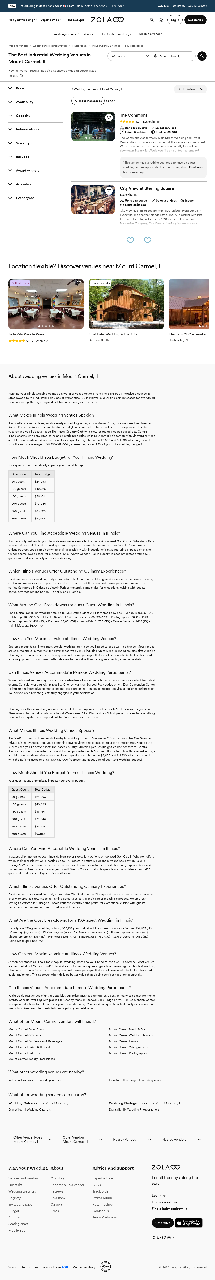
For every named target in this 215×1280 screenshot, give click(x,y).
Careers (57, 1204)
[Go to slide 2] (89, 138)
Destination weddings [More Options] (117, 34)
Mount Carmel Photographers (128, 1053)
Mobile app (16, 1230)
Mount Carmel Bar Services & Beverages (35, 1041)
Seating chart (18, 1224)
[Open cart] (161, 19)
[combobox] (174, 56)
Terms (26, 1267)
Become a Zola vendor (67, 1185)
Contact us (101, 1211)
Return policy (103, 1204)
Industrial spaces (134, 45)
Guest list (15, 1185)
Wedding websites (22, 1191)
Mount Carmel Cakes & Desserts (29, 1047)
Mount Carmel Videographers (128, 1047)
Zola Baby (163, 5)
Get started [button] (195, 20)
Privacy (12, 1267)
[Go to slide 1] (86, 138)
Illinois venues (79, 45)
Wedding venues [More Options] (66, 34)
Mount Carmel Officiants (24, 1035)
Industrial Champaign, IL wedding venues (136, 1080)
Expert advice (52, 20)
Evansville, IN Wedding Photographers (134, 1109)
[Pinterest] (159, 1239)
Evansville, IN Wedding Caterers (29, 1109)
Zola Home (179, 5)
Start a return (102, 1198)
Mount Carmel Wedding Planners (131, 1035)
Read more (196, 167)
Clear (110, 101)
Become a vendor (150, 33)
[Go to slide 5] (99, 138)
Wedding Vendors (18, 45)
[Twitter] (164, 1239)
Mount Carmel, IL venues (106, 45)
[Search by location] (175, 56)
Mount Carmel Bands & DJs (127, 1029)
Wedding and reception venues (50, 45)
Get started (162, 1223)
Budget (13, 1211)
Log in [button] (175, 20)
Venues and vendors (23, 1178)
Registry (14, 1198)
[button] (147, 56)
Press (55, 1211)
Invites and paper (21, 1204)
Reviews (57, 1191)
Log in (159, 1196)
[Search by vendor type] (130, 56)
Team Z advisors (105, 1217)
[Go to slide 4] (96, 138)
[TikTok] (174, 1239)
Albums (14, 1217)
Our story (58, 1178)
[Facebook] (154, 1239)
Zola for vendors (197, 5)
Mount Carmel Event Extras (26, 1029)
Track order (101, 1191)
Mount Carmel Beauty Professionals (31, 1059)
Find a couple (75, 20)
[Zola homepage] (107, 19)
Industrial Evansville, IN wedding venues (34, 1080)
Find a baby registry (170, 1209)
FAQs (97, 1185)
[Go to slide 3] (93, 138)
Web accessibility (84, 1267)
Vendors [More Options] (90, 34)
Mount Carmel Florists (123, 1041)
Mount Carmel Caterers (24, 1053)
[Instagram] (169, 1239)
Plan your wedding (22, 20)
